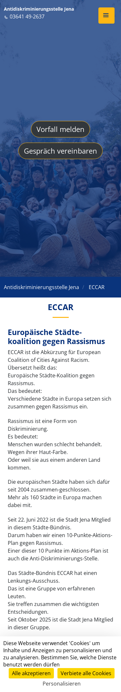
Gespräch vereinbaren (60, 151)
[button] (106, 15)
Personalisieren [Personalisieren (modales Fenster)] (62, 683)
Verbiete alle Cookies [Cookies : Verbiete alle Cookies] (86, 673)
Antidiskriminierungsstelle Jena (39, 9)
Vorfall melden (60, 129)
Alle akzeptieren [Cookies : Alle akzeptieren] (31, 673)
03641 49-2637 (24, 16)
